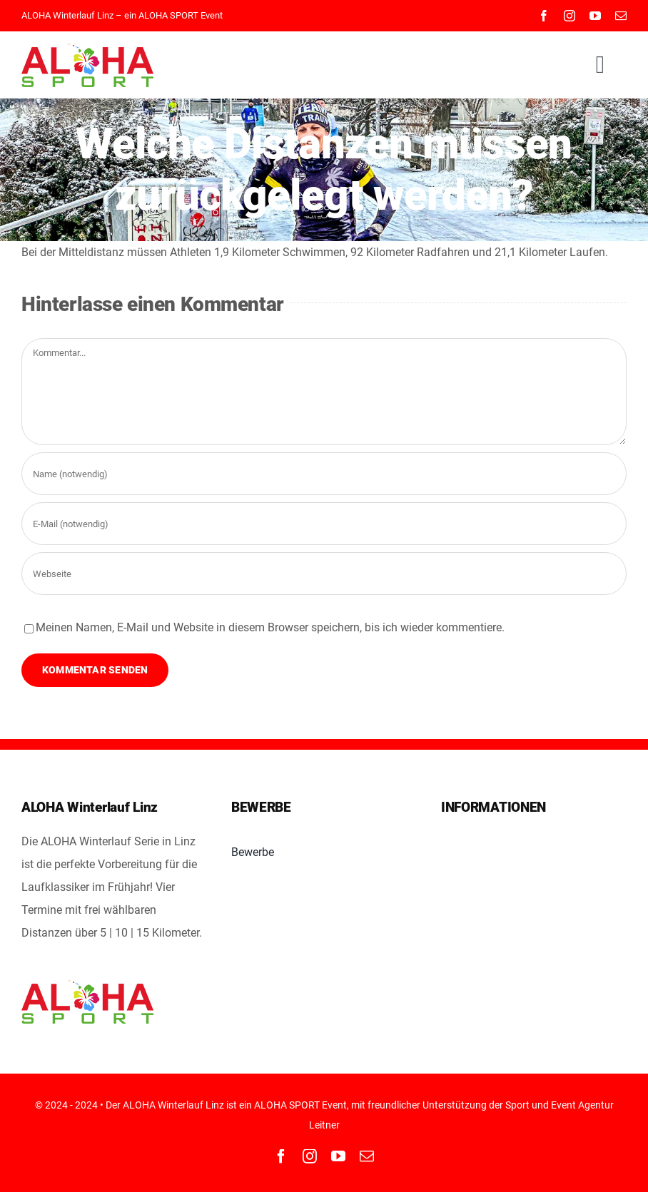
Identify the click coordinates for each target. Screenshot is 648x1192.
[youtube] (595, 15)
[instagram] (569, 15)
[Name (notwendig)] (324, 473)
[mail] (621, 15)
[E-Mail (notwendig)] (324, 523)
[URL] (324, 573)
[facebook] (544, 15)
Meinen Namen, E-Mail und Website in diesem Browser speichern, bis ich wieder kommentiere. (270, 627)
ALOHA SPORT (168, 15)
